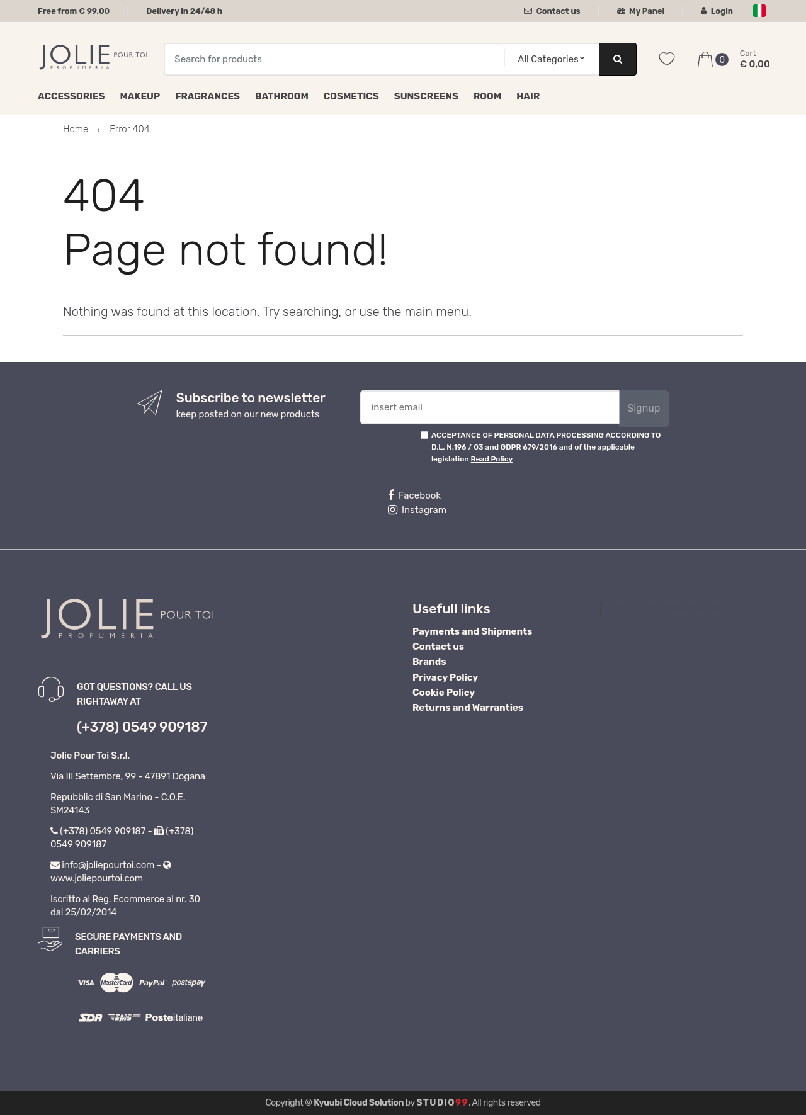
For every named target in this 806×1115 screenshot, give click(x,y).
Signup (643, 408)
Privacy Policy (445, 677)
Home (75, 129)
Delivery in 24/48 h (184, 11)
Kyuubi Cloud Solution (359, 1102)
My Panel (641, 11)
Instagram (417, 510)
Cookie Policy (443, 692)
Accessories (71, 96)
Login (717, 11)
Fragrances (207, 96)
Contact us (552, 11)
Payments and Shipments (472, 631)
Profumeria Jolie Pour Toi (666, 608)
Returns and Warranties (467, 707)
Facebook (414, 495)
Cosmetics (351, 96)
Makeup (140, 96)
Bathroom (282, 96)
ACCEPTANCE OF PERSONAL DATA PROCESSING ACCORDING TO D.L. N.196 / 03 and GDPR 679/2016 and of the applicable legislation (546, 447)
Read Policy (492, 459)
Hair (528, 96)
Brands (429, 661)
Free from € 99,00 (74, 11)
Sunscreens (426, 96)
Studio (442, 1102)
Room (487, 96)
